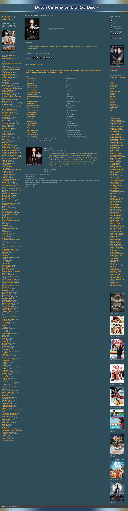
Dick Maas (114, 152)
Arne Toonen (114, 131)
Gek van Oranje (7, 184)
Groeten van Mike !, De (9, 193)
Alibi (3, 66)
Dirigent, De (6, 144)
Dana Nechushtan (116, 145)
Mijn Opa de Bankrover (9, 286)
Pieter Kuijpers (115, 239)
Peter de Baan (115, 238)
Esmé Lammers (115, 161)
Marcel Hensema (33, 105)
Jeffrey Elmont (115, 177)
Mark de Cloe (114, 204)
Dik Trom (5, 139)
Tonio (3, 389)
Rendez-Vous (6, 343)
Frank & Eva (6, 181)
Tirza (3, 384)
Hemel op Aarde (7, 211)
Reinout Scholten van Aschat (45, 70)
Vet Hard (4, 408)
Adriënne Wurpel (116, 120)
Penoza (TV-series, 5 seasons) (12, 313)
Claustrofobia (6, 134)
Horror (112, 101)
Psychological (115, 106)
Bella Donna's (6, 90)
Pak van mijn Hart (8, 306)
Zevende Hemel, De (8, 434)
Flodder (4, 173)
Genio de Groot (32, 108)
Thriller (112, 109)
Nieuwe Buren (6, 294)
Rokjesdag (5, 349)
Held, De (4, 206)
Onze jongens (6, 301)
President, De (6, 329)
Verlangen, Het (7, 405)
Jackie (4, 231)
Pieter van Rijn (115, 241)
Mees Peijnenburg (116, 219)
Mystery (113, 104)
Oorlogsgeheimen (8, 303)
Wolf (3, 427)
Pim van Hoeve (115, 244)
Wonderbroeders (7, 429)
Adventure (114, 85)
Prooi (3, 332)
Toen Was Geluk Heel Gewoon (12, 386)
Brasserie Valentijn (8, 123)
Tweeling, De (6, 394)
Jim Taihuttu (114, 182)
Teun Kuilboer (68, 70)
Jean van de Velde (116, 176)
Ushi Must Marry (7, 397)
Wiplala (4, 424)
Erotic (112, 94)
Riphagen (5, 348)
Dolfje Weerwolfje (8, 146)
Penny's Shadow (7, 311)
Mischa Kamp (115, 223)
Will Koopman (115, 284)
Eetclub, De (5, 161)
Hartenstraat (6, 196)
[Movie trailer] (57, 39)
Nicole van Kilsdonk (117, 227)
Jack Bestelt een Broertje (10, 228)
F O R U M (113, 71)
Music (112, 102)
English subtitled (8, 58)
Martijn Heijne (115, 209)
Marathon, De (6, 268)
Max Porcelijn (115, 217)
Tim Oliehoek (114, 276)
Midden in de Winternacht (10, 282)
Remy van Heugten (116, 247)
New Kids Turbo (7, 292)
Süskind (4, 379)
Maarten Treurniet (116, 198)
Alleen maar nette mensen (11, 69)
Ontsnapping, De (7, 300)
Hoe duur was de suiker (10, 212)
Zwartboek (5, 440)
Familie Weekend (7, 163)
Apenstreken (6, 80)
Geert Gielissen (32, 134)
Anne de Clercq (115, 128)
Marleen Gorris (115, 207)
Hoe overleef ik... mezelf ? (10, 214)
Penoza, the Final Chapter (10, 316)
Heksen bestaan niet (9, 203)
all (13, 55)
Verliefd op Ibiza (7, 406)
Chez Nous (5, 133)
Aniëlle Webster (115, 125)
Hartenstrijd (6, 198)
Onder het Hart (7, 298)
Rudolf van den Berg (117, 254)
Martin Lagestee (115, 215)
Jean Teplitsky (32, 137)
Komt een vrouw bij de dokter (12, 246)
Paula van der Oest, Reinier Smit (117, 235)
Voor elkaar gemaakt (9, 413)
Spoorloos (5, 373)
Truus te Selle (89, 70)
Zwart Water (6, 438)
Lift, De (4, 259)
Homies (4, 219)
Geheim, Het (6, 182)
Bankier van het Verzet (9, 88)
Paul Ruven (114, 230)
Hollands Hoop (7, 217)
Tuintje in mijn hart (8, 392)
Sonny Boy (5, 362)
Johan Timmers (115, 187)
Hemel (4, 209)
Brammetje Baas (7, 122)
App (3, 82)
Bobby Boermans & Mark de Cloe (117, 140)
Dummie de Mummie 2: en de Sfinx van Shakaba (12, 153)
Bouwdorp (5, 119)
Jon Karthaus (115, 188)
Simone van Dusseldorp (114, 262)
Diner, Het (5, 142)
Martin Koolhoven (116, 214)
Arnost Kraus (31, 119)
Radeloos (5, 338)
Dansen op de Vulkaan (9, 138)
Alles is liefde (6, 74)
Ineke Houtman (115, 171)
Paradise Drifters (7, 308)
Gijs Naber (59, 70)
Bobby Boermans (116, 137)
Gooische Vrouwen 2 (9, 189)
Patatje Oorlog (7, 309)
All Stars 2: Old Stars (9, 68)
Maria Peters (114, 203)
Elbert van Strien (116, 158)
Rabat (4, 336)
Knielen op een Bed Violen (11, 239)
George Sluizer (115, 163)
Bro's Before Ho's (8, 128)
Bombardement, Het (8, 111)
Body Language (7, 109)
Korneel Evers (79, 70)
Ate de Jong (114, 133)
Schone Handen (7, 356)
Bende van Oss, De (8, 93)
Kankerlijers (6, 233)
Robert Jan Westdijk (117, 249)
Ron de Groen (32, 128)
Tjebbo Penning (115, 277)
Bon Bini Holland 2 (8, 114)
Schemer (5, 354)
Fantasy (113, 98)
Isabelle (4, 225)
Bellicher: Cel (6, 91)
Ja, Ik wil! (5, 227)
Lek (3, 254)
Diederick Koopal (116, 155)
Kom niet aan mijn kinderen (11, 243)
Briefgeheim (6, 126)
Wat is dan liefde (7, 418)
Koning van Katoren (8, 249)
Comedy (113, 87)
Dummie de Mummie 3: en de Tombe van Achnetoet (12, 156)
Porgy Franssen (32, 110)
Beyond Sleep (6, 95)
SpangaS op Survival (9, 367)
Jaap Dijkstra (31, 132)
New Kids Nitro (7, 290)
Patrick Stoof (31, 112)
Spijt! (3, 370)
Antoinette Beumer (116, 129)
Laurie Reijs (31, 103)
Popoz (4, 327)
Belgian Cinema (7, 18)
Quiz (3, 335)
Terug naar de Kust (8, 383)
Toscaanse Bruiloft (8, 391)
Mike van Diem (115, 222)
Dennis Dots (114, 150)
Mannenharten (7, 265)
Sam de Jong (114, 258)
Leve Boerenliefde (8, 257)
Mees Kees (5, 274)
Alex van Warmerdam (117, 121)
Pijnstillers (5, 321)
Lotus (4, 262)
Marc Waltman (115, 199)
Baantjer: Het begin (8, 87)
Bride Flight (6, 125)
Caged (4, 131)
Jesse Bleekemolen (117, 180)
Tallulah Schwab (116, 273)
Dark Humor (114, 90)
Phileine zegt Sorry (8, 319)
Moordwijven (6, 289)
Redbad (4, 341)
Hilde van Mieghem (117, 169)
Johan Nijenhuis (116, 185)
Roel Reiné (114, 250)
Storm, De (5, 376)
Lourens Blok (115, 195)
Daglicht (4, 136)
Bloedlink (5, 104)
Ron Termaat (114, 252)
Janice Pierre (114, 174)
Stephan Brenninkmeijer (115, 268)
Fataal (4, 165)
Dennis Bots (114, 149)
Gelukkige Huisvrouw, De (10, 185)
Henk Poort (31, 117)
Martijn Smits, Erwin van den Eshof (117, 211)
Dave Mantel (31, 121)
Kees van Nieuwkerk (117, 191)
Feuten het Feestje (8, 166)
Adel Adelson (115, 118)
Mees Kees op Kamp (9, 279)
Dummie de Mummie (9, 150)
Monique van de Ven (117, 225)
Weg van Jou (6, 419)
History (112, 99)
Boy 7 (4, 120)
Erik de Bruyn (115, 160)
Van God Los (6, 400)
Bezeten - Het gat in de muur (11, 96)
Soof (3, 364)
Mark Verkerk (114, 206)
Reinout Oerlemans (117, 246)
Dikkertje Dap (6, 141)
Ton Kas (60, 72)
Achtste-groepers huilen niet (11, 63)
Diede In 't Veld (115, 153)
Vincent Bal (114, 282)
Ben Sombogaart (116, 136)
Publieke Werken (7, 333)
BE (11, 55)
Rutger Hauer (29, 70)
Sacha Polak (114, 257)
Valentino (5, 399)
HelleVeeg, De (6, 208)
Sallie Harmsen (36, 72)
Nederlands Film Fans (117, 77)
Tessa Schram (115, 274)
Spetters (4, 368)
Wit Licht (5, 426)
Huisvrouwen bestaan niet (11, 220)
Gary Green (31, 125)
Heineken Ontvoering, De (10, 200)
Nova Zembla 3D (7, 297)
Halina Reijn (114, 164)
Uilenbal (4, 395)
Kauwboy (5, 235)
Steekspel (5, 375)
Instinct (4, 224)
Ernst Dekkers (32, 114)
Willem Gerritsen (116, 285)
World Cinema (6, 19)
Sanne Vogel (114, 260)
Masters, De (6, 270)
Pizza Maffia (6, 322)
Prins (3, 330)
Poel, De (4, 325)
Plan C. (4, 324)
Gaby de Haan (32, 123)
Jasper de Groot (32, 130)
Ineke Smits (114, 172)
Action (112, 83)
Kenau (4, 236)
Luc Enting (114, 196)
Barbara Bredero (116, 134)
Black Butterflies (7, 99)
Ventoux (4, 402)
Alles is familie (7, 72)
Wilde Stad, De (7, 422)
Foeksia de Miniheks (9, 179)
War (111, 110)
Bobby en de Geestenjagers (11, 106)
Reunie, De (5, 346)
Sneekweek (5, 360)
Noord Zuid (5, 295)
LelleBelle (5, 255)
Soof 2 (4, 365)
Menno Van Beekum (49, 72)
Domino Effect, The (8, 147)
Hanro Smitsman (116, 166)
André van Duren (116, 123)
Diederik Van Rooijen (117, 157)
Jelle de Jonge (115, 179)
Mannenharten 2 (7, 266)
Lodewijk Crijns (115, 193)
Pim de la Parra (115, 242)
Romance (113, 107)
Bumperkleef (6, 130)
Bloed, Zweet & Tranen (9, 103)
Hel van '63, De (7, 204)
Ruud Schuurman (116, 255)
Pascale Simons (115, 228)
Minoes (4, 287)
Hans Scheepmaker (117, 168)
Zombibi (4, 435)
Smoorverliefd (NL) (8, 359)
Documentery (115, 91)
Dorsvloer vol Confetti (9, 149)
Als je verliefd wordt (8, 76)
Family (112, 96)
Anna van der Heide (117, 126)
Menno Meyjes (115, 220)
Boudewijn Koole (116, 142)
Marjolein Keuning (33, 92)
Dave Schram (115, 147)
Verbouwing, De (7, 403)
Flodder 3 (5, 177)
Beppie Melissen (33, 101)
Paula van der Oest (116, 233)
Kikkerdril (5, 238)
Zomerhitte (5, 437)
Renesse (5, 344)
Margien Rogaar (115, 201)
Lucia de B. (5, 263)
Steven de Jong (115, 271)
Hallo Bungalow (7, 195)
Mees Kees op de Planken (10, 276)
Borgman (5, 115)
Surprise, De (6, 378)
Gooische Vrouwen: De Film (11, 190)
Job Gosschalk (115, 184)
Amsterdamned (7, 77)
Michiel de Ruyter (8, 281)
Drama (112, 93)
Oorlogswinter (6, 305)
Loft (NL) (5, 260)
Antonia (4, 79)
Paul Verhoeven (115, 231)
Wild (3, 421)
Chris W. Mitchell (116, 144)
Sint (3, 357)
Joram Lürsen (115, 190)
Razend (4, 340)
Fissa (3, 168)
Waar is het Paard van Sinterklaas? (9, 415)
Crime (112, 88)
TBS (3, 381)
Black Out (5, 101)
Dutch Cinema (6, 16)
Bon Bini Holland (7, 112)
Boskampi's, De (7, 117)
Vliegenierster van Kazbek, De (12, 410)
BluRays (5, 56)
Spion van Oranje (8, 371)
